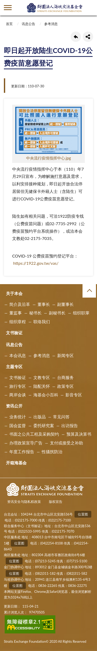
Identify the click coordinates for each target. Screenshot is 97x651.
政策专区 (65, 386)
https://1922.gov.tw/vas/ (35, 263)
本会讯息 (17, 355)
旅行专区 (17, 386)
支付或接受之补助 (66, 442)
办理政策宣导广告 (25, 442)
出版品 (39, 416)
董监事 (15, 312)
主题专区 (14, 366)
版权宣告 (55, 501)
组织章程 (17, 321)
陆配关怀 (41, 386)
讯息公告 (28, 24)
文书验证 (14, 332)
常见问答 (61, 416)
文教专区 (41, 377)
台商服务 (65, 377)
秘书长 (35, 312)
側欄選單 (8, 7)
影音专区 (73, 394)
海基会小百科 (45, 394)
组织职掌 (81, 312)
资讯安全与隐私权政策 (24, 501)
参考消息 (51, 24)
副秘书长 (57, 312)
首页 (9, 24)
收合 (89, 291)
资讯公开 (14, 405)
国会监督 (17, 425)
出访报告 (69, 425)
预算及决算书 (78, 434)
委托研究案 (43, 425)
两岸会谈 (17, 394)
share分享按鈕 (88, 37)
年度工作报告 (21, 451)
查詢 (89, 8)
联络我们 (41, 321)
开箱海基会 (16, 462)
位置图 (83, 514)
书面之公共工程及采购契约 (34, 434)
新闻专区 (65, 355)
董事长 (44, 304)
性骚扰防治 (52, 451)
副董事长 (65, 304)
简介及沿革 (19, 304)
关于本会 (14, 293)
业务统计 (17, 416)
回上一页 (76, 37)
